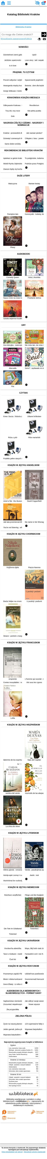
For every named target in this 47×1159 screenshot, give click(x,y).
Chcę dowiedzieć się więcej (12, 1152)
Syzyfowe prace (13, 1081)
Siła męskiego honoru (15, 1085)
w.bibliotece (22, 1101)
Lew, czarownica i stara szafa (17, 1048)
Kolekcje (28, 39)
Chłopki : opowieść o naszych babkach (20, 1064)
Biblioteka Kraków (23, 27)
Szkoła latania (13, 1056)
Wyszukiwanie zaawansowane (13, 39)
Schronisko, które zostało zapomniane (19, 1071)
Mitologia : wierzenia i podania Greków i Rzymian (22, 1050)
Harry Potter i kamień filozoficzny (18, 1054)
